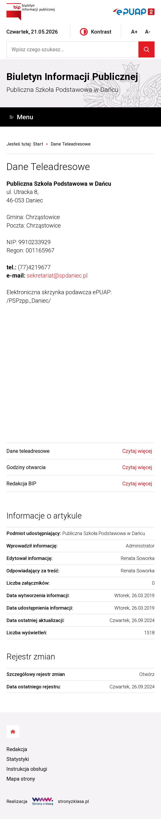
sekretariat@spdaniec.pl (57, 275)
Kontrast (95, 32)
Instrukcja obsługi (26, 769)
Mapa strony (20, 779)
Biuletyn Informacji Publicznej (72, 76)
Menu (21, 117)
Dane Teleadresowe (48, 166)
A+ (134, 32)
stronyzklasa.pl (60, 801)
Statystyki (17, 759)
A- (147, 32)
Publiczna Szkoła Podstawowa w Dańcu (62, 89)
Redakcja (16, 749)
